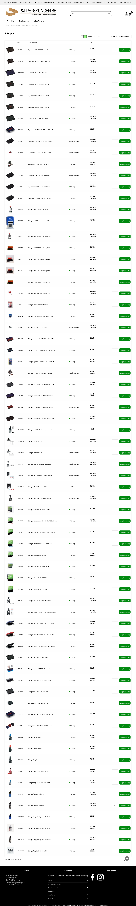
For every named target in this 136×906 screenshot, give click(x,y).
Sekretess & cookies (68, 888)
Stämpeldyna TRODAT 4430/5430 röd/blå (40, 714)
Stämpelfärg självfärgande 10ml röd (39, 828)
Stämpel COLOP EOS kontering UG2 (39, 259)
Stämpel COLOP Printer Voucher (38, 305)
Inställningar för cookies (68, 884)
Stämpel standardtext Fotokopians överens (41, 532)
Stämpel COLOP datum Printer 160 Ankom (41, 221)
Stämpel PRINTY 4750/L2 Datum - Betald (40, 475)
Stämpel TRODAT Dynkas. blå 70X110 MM (41, 623)
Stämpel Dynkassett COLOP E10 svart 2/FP (41, 384)
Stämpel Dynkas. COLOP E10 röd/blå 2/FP (41, 339)
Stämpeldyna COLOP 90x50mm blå (39, 669)
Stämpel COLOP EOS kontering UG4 (39, 270)
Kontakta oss (24, 21)
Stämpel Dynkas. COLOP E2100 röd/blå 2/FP (41, 350)
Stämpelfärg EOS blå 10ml (36, 794)
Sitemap (68, 898)
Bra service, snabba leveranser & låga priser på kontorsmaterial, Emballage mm (68, 876)
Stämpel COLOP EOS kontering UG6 (39, 282)
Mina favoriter (39, 21)
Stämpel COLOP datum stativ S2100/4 (39, 236)
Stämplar (34, 25)
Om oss (68, 880)
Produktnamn (32, 42)
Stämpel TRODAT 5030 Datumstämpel (39, 601)
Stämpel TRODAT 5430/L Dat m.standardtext (42, 612)
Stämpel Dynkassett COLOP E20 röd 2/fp (40, 407)
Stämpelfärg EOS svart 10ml (36, 805)
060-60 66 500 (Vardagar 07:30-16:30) (19, 2)
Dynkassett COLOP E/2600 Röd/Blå (38, 84)
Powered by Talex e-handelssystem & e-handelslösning (93, 905)
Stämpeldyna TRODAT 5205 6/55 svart (39, 726)
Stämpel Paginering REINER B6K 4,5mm (40, 464)
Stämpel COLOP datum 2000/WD (38, 209)
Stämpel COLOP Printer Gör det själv (39, 293)
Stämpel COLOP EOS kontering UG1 (39, 248)
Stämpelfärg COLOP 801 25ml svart (39, 783)
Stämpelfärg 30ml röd (35, 748)
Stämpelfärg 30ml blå (34, 737)
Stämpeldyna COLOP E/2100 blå (38, 692)
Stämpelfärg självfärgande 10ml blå (39, 817)
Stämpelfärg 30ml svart (35, 760)
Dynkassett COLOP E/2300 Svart (38, 50)
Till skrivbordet (26, 25)
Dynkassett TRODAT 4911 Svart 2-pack (40, 141)
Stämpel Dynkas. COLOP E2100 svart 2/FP (41, 362)
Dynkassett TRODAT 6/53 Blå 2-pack (39, 175)
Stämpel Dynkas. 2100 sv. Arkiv (37, 327)
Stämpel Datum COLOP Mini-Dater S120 (40, 316)
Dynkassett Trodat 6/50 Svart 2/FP (38, 164)
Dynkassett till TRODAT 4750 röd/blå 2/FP (40, 130)
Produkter (11, 21)
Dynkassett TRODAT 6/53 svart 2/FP (39, 187)
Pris (91, 42)
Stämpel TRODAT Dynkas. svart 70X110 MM (41, 646)
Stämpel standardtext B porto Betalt (39, 509)
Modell (19, 42)
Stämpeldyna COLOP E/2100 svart (38, 703)
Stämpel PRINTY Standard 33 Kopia (39, 487)
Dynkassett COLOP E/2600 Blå (37, 72)
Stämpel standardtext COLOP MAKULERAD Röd (42, 521)
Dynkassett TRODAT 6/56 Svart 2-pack (39, 198)
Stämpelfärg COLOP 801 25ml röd (38, 771)
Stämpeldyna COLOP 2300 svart (38, 657)
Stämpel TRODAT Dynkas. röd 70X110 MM (41, 635)
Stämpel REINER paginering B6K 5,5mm (40, 498)
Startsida (7, 25)
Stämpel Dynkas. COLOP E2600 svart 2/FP (41, 373)
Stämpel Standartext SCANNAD (37, 589)
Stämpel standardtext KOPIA (37, 555)
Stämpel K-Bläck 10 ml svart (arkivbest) (40, 430)
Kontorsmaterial (15, 25)
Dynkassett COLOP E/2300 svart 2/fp (39, 61)
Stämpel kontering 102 (35, 441)
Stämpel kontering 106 (35, 453)
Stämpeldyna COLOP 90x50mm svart (39, 680)
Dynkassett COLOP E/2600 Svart (38, 118)
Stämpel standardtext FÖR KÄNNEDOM (40, 544)
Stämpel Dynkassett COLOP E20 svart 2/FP (41, 418)
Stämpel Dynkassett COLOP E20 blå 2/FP (40, 396)
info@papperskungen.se (44, 2)
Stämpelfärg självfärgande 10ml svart (39, 839)
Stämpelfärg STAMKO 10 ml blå (37, 851)
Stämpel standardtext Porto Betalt (38, 566)
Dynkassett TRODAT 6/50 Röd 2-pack (39, 153)
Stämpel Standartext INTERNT (37, 578)
